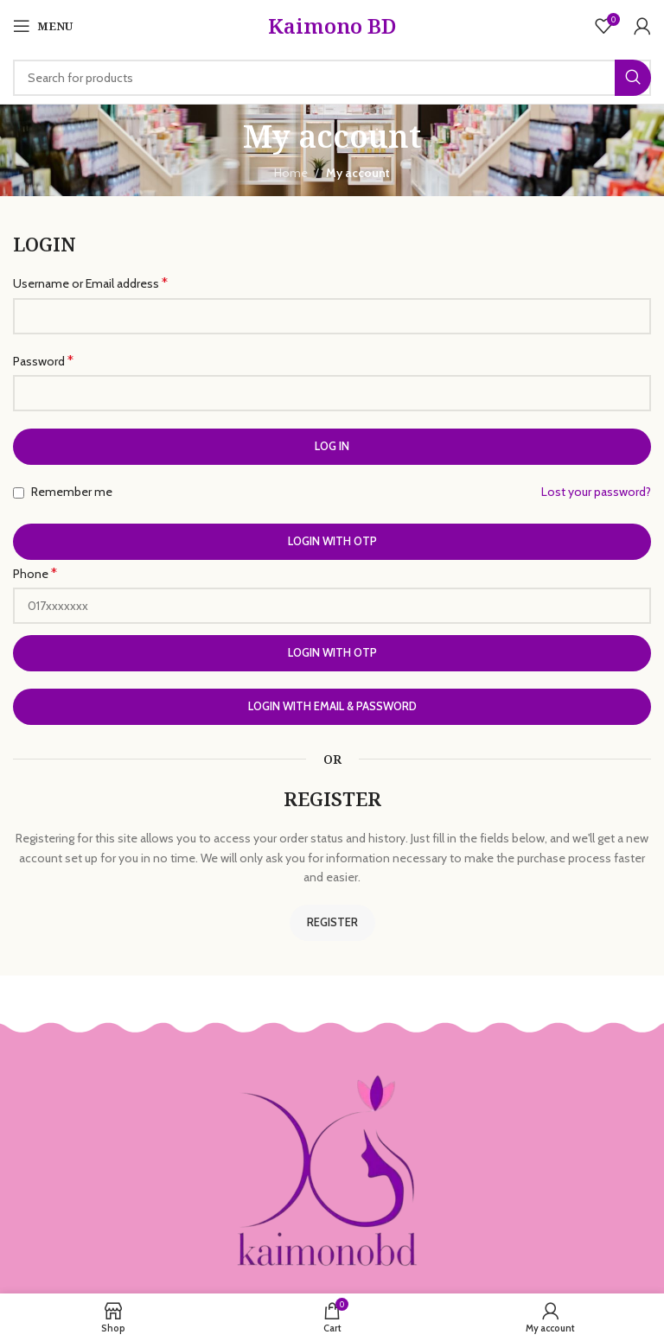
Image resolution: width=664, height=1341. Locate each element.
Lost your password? (596, 491)
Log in (332, 446)
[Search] (332, 78)
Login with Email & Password (332, 706)
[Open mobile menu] (42, 26)
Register (332, 922)
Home (291, 173)
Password (43, 361)
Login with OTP (332, 541)
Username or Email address (90, 283)
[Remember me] (18, 493)
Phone (35, 573)
